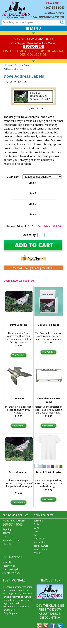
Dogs (36, 535)
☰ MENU (33, 28)
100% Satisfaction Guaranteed (47, 16)
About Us (7, 562)
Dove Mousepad (18, 472)
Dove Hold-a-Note (48, 324)
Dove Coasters (18, 324)
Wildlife (37, 553)
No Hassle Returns (54, 12)
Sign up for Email (11, 540)
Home (8, 65)
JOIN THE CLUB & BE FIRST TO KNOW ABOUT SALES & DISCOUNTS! (50, 612)
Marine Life (39, 542)
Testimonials (9, 565)
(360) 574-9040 (54, 8)
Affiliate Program (11, 572)
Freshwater (39, 538)
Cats (36, 531)
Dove (26, 65)
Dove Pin (18, 398)
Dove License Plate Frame (48, 400)
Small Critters (40, 549)
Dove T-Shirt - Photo (48, 472)
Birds (18, 65)
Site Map (7, 543)
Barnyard (38, 520)
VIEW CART (53, 2)
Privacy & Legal (10, 569)
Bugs (36, 527)
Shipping (7, 529)
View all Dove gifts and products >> (33, 268)
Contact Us (8, 536)
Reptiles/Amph (41, 545)
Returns (6, 532)
